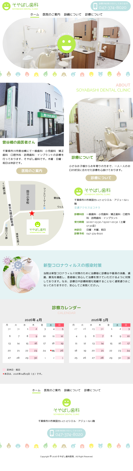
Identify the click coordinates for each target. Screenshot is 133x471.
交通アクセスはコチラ (87, 207)
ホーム (34, 14)
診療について (94, 14)
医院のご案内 (51, 14)
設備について (73, 14)
